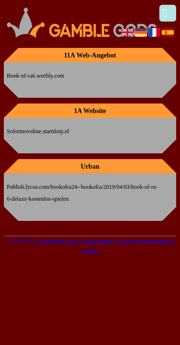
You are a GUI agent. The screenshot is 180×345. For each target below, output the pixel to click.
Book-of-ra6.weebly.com (35, 75)
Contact (90, 250)
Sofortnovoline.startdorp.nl (38, 131)
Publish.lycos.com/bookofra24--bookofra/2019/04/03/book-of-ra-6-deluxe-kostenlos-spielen (82, 193)
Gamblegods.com (57, 241)
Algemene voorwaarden (145, 241)
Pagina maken (98, 241)
